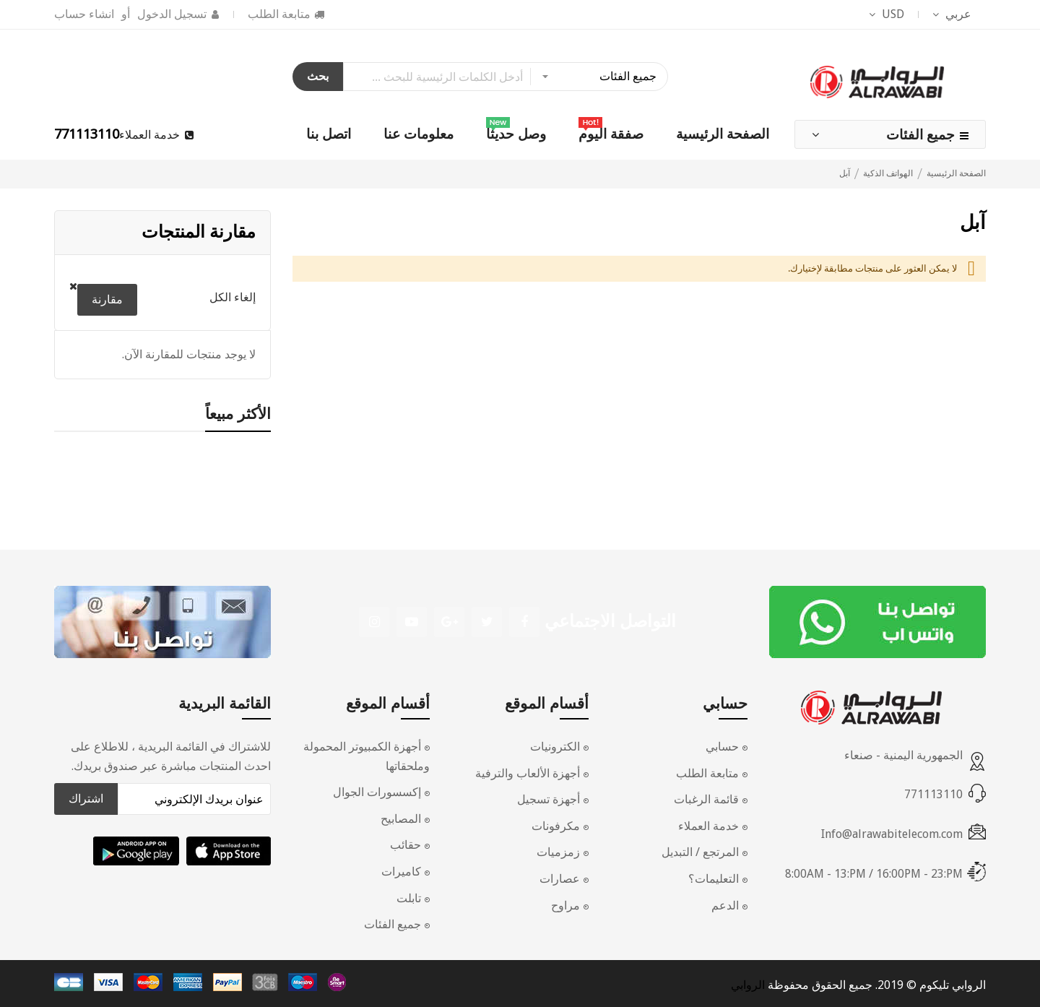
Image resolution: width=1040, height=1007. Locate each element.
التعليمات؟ (713, 879)
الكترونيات (555, 746)
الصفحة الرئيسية (955, 173)
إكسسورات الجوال (377, 792)
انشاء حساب (84, 14)
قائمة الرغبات (706, 799)
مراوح (565, 905)
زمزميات (558, 852)
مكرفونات (556, 826)
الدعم (725, 905)
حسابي (722, 746)
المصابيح (401, 819)
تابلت (408, 898)
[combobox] (505, 76)
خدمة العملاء (708, 826)
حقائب (405, 845)
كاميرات (401, 871)
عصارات (560, 879)
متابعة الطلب (279, 14)
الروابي (748, 985)
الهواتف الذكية (887, 173)
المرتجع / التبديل (700, 852)
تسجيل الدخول (172, 14)
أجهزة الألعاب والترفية (527, 773)
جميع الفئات (920, 134)
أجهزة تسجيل (548, 799)
